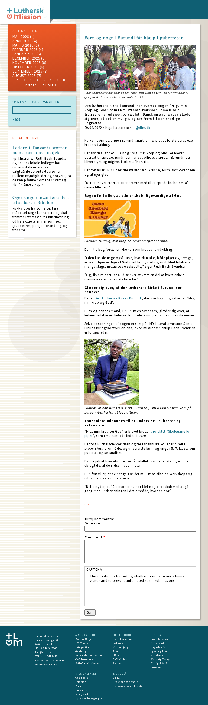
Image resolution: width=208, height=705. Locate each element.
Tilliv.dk (156, 667)
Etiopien (80, 682)
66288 (53, 664)
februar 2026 (25, 49)
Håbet (117, 655)
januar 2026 (24, 53)
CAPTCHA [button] (94, 569)
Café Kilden (120, 659)
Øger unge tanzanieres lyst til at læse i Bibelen (40, 200)
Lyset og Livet (160, 651)
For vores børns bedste (127, 686)
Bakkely (118, 643)
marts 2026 (23, 45)
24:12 (116, 678)
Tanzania (81, 690)
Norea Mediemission (88, 655)
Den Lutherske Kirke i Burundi (118, 298)
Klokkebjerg (120, 647)
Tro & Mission (160, 639)
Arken (116, 651)
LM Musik (81, 643)
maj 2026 (20, 36)
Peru (78, 686)
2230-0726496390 (55, 660)
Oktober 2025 (25, 66)
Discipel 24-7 (159, 663)
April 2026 (22, 40)
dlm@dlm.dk (43, 652)
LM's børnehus (122, 639)
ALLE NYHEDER (24, 30)
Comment (94, 537)
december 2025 (26, 58)
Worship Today (160, 659)
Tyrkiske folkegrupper (89, 698)
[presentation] (131, 593)
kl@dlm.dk (141, 127)
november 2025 (26, 62)
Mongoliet (82, 694)
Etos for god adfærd (125, 682)
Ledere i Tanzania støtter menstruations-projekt (39, 150)
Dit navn (92, 523)
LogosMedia (158, 647)
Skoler (117, 663)
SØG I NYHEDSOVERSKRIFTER (36, 102)
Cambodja (81, 678)
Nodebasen (158, 655)
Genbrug (80, 651)
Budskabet (157, 643)
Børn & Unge (83, 639)
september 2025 (27, 71)
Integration (82, 647)
